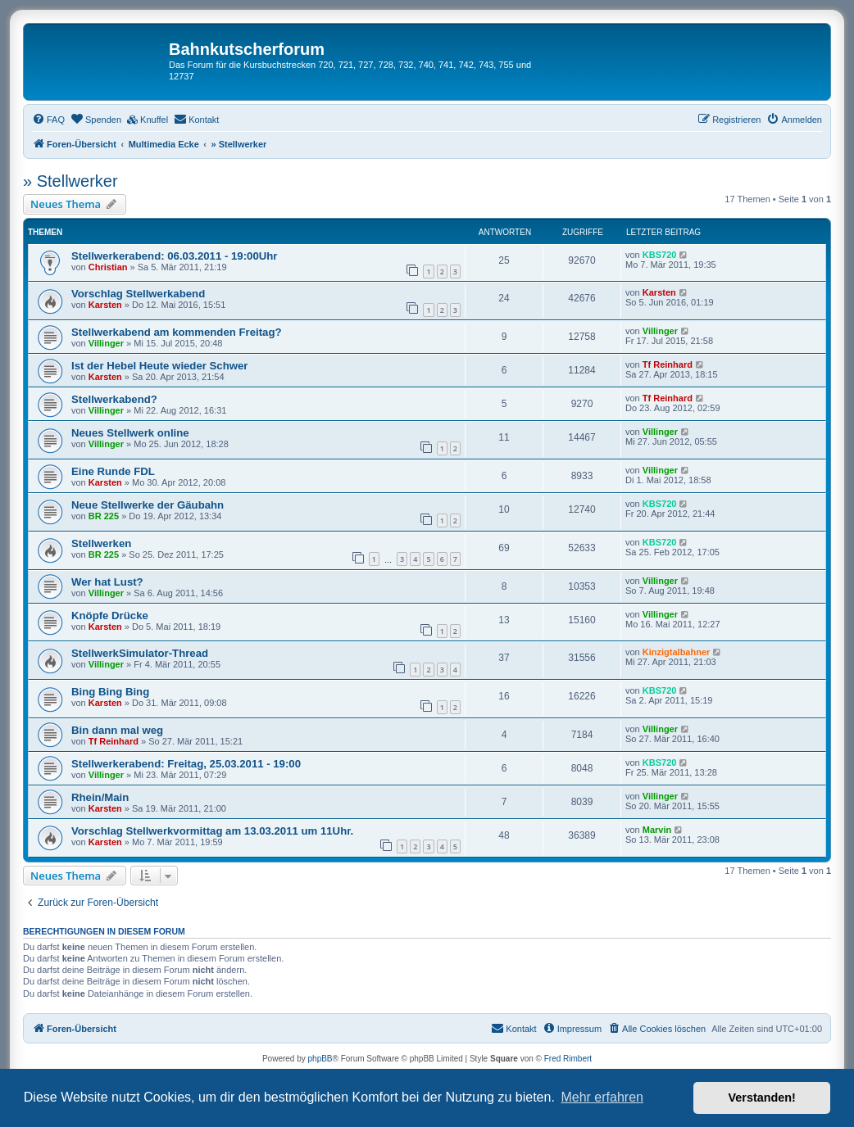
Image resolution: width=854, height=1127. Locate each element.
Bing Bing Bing (110, 692)
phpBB (320, 1058)
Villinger (106, 343)
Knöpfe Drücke (109, 615)
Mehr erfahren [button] (602, 1097)
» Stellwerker (70, 181)
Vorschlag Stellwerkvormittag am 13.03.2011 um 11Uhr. (212, 831)
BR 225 (104, 516)
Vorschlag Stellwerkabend (138, 293)
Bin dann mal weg (117, 730)
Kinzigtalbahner (677, 652)
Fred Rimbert (568, 1058)
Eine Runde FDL (113, 471)
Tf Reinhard (668, 364)
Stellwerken (101, 543)
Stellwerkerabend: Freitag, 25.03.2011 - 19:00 (186, 764)
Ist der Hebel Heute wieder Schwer (159, 366)
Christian (108, 267)
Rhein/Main (100, 797)
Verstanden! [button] (762, 1097)
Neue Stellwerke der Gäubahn (147, 505)
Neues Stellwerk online (130, 433)
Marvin (657, 830)
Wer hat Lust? (107, 582)
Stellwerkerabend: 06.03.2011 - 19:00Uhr (174, 256)
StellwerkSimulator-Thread (139, 653)
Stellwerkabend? (114, 399)
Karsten (105, 305)
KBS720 (660, 255)
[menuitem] (48, 119)
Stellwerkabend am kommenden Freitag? (176, 332)
